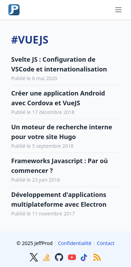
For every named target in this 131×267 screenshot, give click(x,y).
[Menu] (118, 10)
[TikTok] (85, 256)
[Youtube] (73, 256)
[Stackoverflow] (47, 256)
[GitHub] (60, 256)
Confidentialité (75, 243)
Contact (106, 243)
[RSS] (97, 256)
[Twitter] (34, 256)
